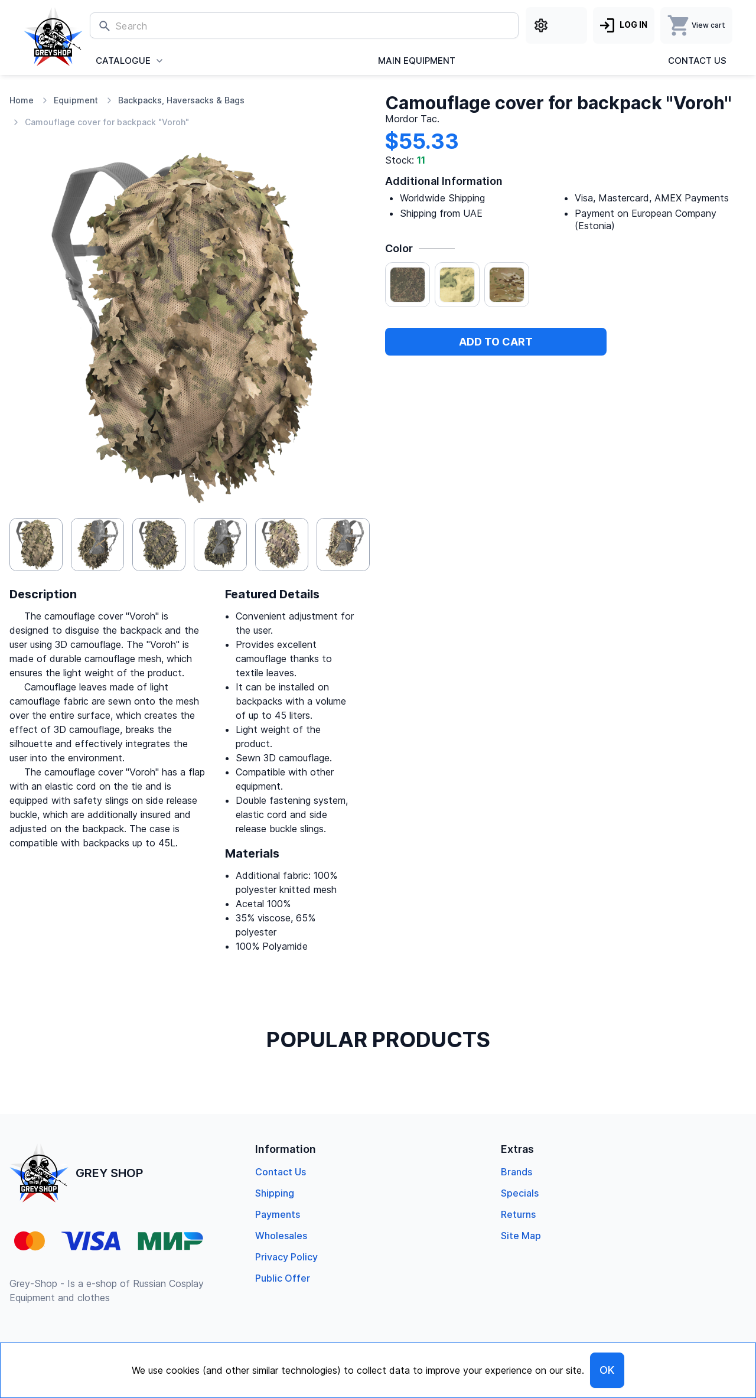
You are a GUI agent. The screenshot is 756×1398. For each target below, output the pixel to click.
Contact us (697, 60)
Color (399, 248)
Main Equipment (416, 60)
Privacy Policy (286, 1257)
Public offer (282, 1278)
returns (518, 1214)
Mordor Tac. (412, 119)
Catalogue (123, 60)
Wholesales (281, 1235)
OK (607, 1370)
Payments (277, 1214)
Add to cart (496, 341)
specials (520, 1193)
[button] (36, 544)
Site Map (521, 1235)
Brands (516, 1172)
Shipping (274, 1193)
